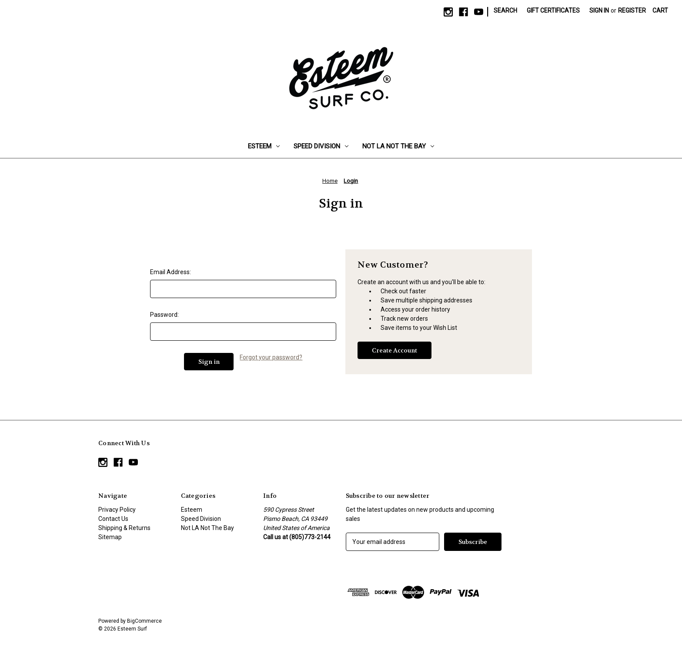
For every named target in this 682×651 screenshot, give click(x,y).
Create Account (394, 350)
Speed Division (321, 146)
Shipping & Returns (124, 527)
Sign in (599, 10)
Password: (164, 314)
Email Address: (170, 271)
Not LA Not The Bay (398, 146)
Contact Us (113, 518)
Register (632, 10)
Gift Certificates (553, 10)
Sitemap (110, 537)
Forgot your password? (271, 357)
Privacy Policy (117, 509)
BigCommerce (144, 621)
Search (505, 10)
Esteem (264, 146)
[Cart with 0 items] (660, 10)
